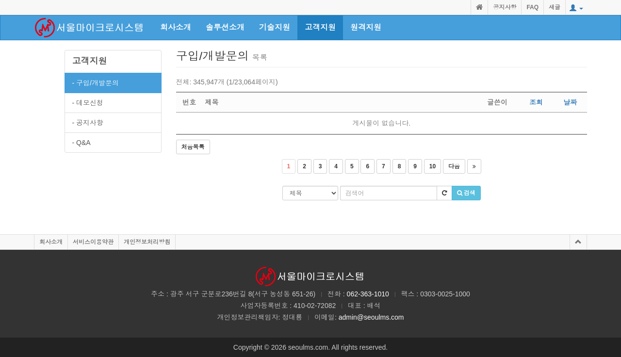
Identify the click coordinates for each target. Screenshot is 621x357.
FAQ (532, 7)
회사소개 (51, 242)
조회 (536, 102)
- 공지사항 (88, 123)
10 (432, 166)
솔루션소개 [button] (225, 27)
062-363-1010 (368, 294)
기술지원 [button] (274, 27)
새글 (554, 7)
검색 (466, 193)
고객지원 (89, 61)
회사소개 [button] (175, 27)
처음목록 (193, 147)
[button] (576, 8)
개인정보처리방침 (147, 242)
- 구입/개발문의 (95, 83)
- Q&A (81, 142)
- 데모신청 (88, 103)
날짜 (570, 102)
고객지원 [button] (320, 27)
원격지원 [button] (365, 27)
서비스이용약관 (93, 242)
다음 (454, 166)
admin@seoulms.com (371, 317)
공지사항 (504, 7)
